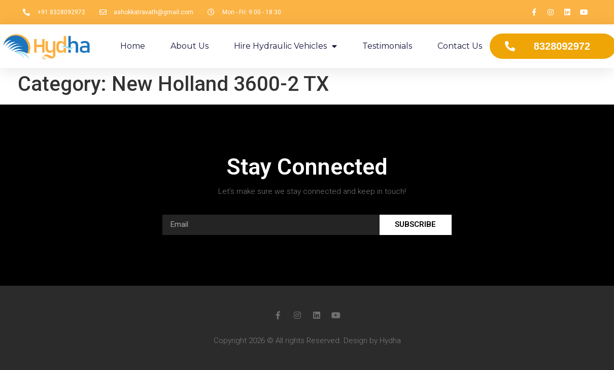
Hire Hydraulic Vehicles (285, 46)
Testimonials (387, 46)
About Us (189, 46)
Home (132, 46)
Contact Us (459, 46)
